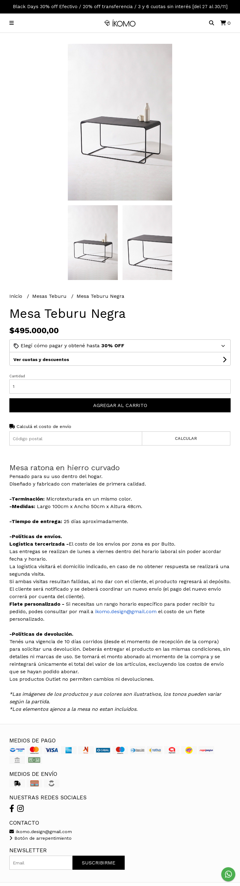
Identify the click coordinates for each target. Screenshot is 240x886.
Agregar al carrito (120, 405)
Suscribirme (98, 863)
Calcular (186, 438)
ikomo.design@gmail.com (40, 831)
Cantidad (17, 376)
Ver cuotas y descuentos (41, 359)
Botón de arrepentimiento (40, 838)
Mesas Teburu (50, 296)
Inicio (16, 296)
